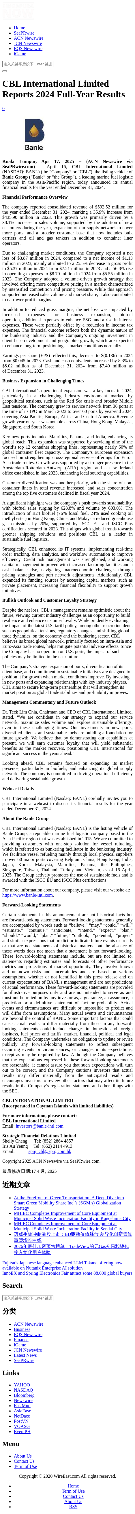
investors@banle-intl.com (39, 1126)
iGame (20, 53)
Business (22, 1329)
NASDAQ (23, 1390)
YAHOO (22, 1384)
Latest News (25, 1355)
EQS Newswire (28, 48)
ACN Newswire (29, 38)
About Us (23, 1456)
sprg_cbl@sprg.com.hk (50, 1151)
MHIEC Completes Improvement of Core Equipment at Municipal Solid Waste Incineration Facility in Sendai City (68, 1226)
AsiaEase (22, 1410)
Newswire (23, 1400)
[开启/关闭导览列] (4, 71)
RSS (73, 1506)
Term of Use (25, 1466)
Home (19, 27)
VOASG (22, 1426)
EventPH (22, 1431)
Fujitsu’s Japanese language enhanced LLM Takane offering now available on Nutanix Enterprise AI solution (62, 1265)
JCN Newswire (28, 43)
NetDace (22, 1416)
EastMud (22, 1405)
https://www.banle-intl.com (27, 895)
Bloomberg (24, 1395)
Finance (21, 1339)
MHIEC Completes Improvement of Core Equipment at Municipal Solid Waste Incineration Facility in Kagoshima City (72, 1216)
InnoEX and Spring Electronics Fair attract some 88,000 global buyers (67, 1273)
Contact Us (24, 1461)
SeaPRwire (24, 33)
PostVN (21, 1421)
